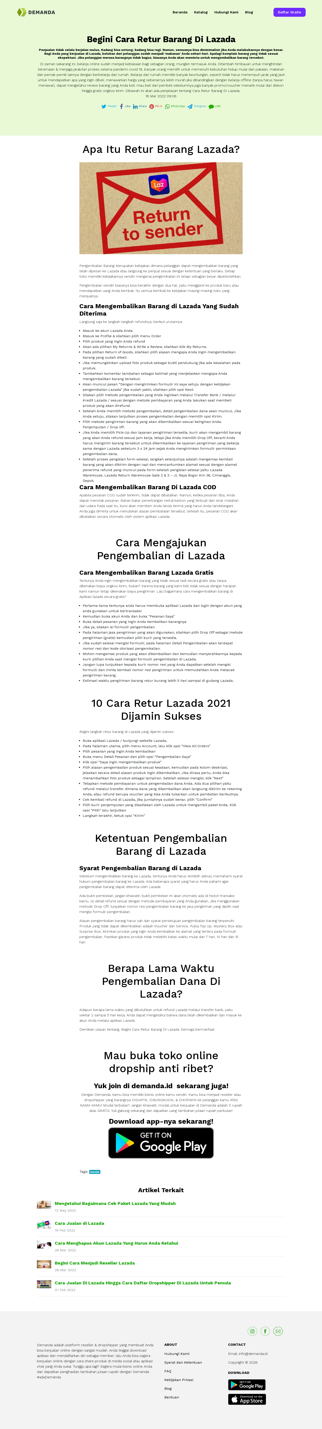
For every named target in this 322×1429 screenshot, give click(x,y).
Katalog (201, 12)
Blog (249, 12)
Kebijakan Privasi (178, 1380)
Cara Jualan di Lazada (79, 1223)
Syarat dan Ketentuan (183, 1362)
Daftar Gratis (289, 12)
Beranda (180, 12)
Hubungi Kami (226, 12)
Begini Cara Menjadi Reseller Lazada (95, 1263)
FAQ (167, 1371)
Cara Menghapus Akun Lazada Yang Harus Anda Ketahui (116, 1243)
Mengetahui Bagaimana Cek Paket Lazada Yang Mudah (115, 1203)
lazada (94, 1171)
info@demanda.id (253, 1354)
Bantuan (171, 1397)
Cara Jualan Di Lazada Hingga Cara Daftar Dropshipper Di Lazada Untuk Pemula (143, 1282)
